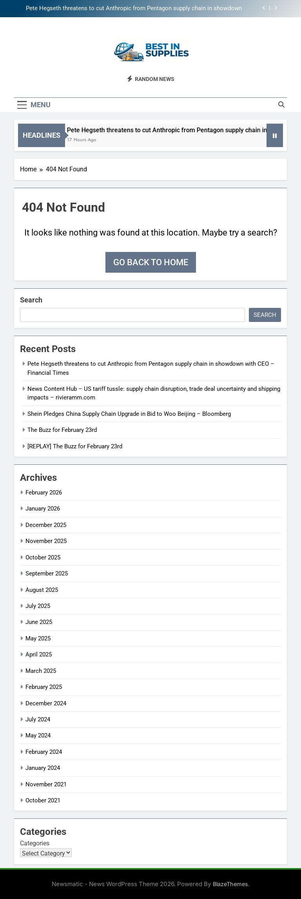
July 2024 (37, 719)
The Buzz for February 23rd (62, 429)
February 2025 (43, 686)
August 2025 (41, 589)
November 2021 (46, 784)
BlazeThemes (230, 884)
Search (31, 300)
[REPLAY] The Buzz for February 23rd (74, 446)
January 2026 (42, 508)
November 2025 (46, 541)
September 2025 (46, 573)
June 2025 (38, 622)
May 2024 (38, 735)
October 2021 (42, 800)
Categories (34, 843)
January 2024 (42, 767)
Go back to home (150, 262)
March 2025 (40, 670)
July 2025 (37, 606)
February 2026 (43, 492)
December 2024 (45, 703)
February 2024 (43, 751)
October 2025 (42, 557)
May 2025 (38, 638)
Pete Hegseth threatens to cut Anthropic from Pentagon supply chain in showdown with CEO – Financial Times (134, 8)
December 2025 (45, 525)
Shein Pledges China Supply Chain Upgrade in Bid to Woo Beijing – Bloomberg (129, 413)
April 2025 (38, 654)
